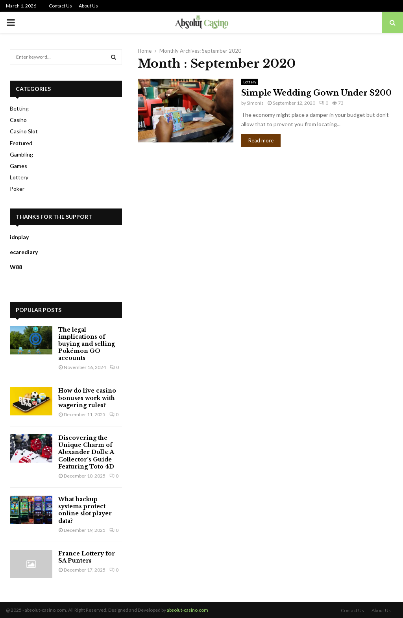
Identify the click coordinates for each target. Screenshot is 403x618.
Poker (17, 188)
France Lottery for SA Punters (86, 557)
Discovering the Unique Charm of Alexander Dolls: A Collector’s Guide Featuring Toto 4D (86, 452)
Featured (21, 143)
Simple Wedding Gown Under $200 (316, 93)
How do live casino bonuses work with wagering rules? (87, 397)
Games (18, 165)
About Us (88, 6)
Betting (19, 108)
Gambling (21, 154)
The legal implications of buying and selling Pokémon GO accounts (86, 344)
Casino (18, 119)
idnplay (19, 237)
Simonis (255, 103)
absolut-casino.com (187, 610)
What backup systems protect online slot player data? (85, 510)
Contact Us (60, 6)
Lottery (249, 81)
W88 (16, 267)
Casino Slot (24, 131)
